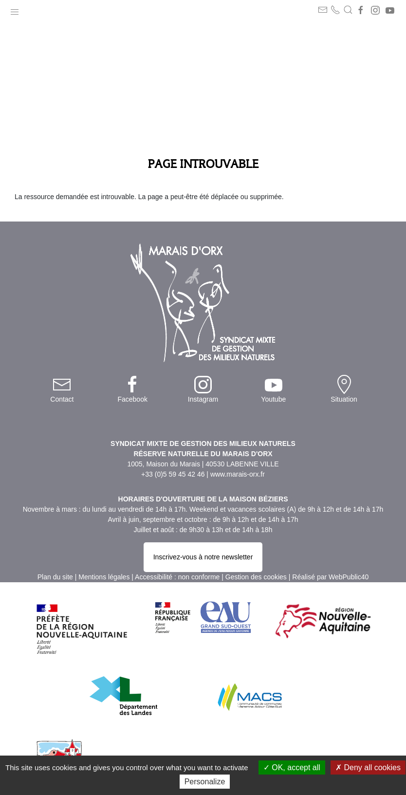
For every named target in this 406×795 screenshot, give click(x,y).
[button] (14, 9)
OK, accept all (291, 767)
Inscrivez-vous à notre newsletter (203, 557)
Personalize (205, 781)
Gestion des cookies (256, 577)
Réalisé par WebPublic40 (330, 577)
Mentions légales (103, 577)
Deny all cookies (368, 767)
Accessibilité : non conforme (177, 577)
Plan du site (55, 577)
